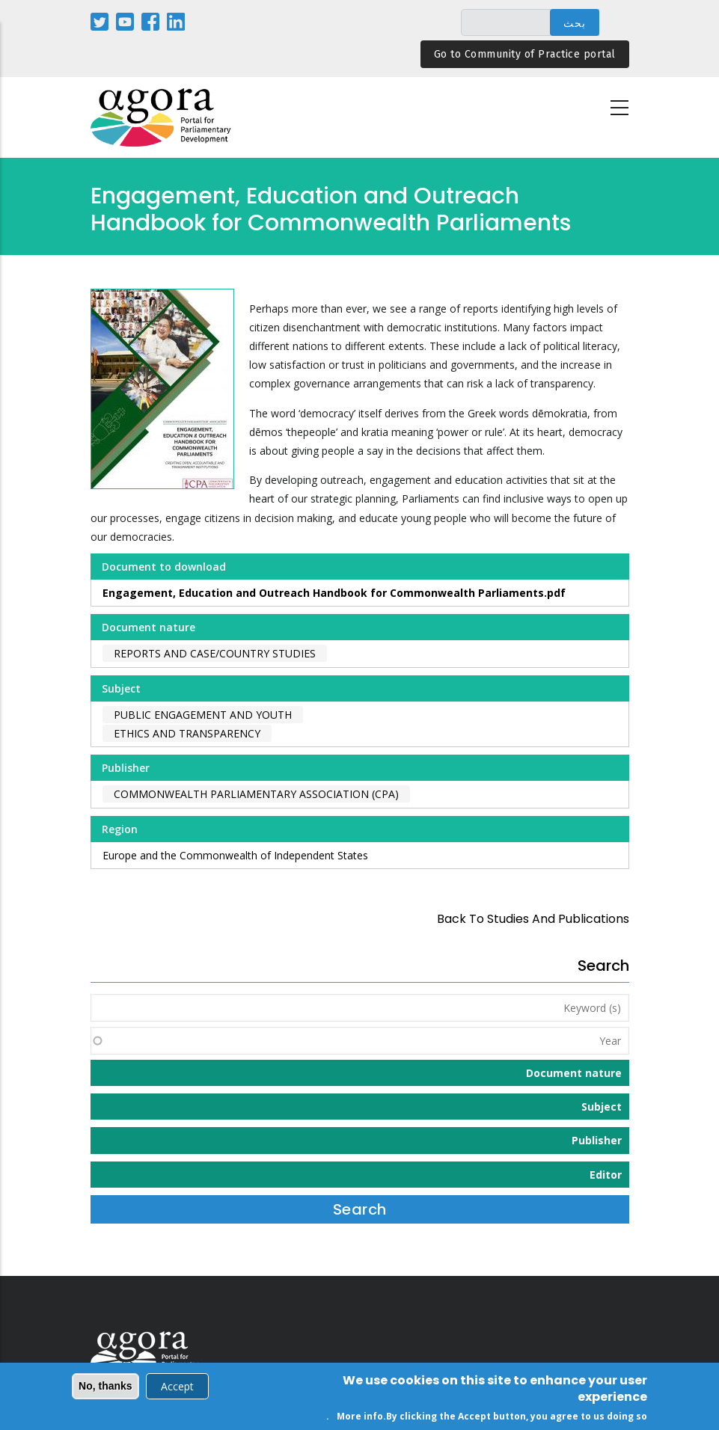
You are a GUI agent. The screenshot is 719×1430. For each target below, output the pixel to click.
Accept (177, 1388)
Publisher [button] (597, 1140)
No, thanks (105, 1388)
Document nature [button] (574, 1073)
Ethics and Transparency (187, 733)
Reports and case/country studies (215, 653)
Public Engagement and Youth (203, 715)
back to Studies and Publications (533, 918)
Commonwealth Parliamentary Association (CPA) (256, 794)
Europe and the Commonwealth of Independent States (235, 855)
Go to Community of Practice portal (525, 54)
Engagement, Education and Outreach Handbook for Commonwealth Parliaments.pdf (334, 593)
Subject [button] (601, 1106)
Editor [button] (606, 1174)
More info (360, 1417)
